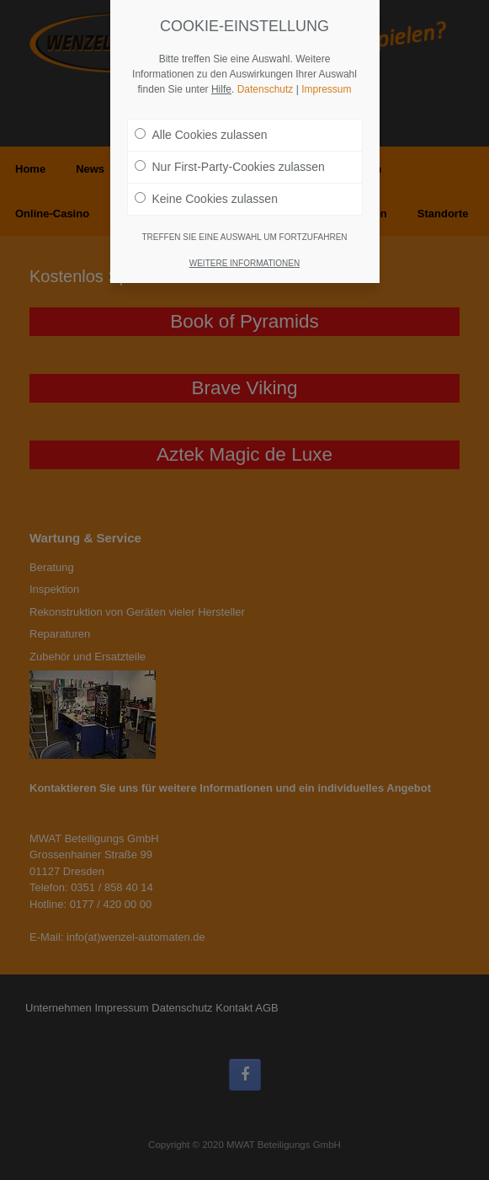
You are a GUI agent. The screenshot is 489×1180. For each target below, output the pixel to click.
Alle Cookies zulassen (201, 122)
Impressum (326, 77)
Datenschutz (265, 77)
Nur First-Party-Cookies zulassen (230, 154)
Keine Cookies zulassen (206, 186)
